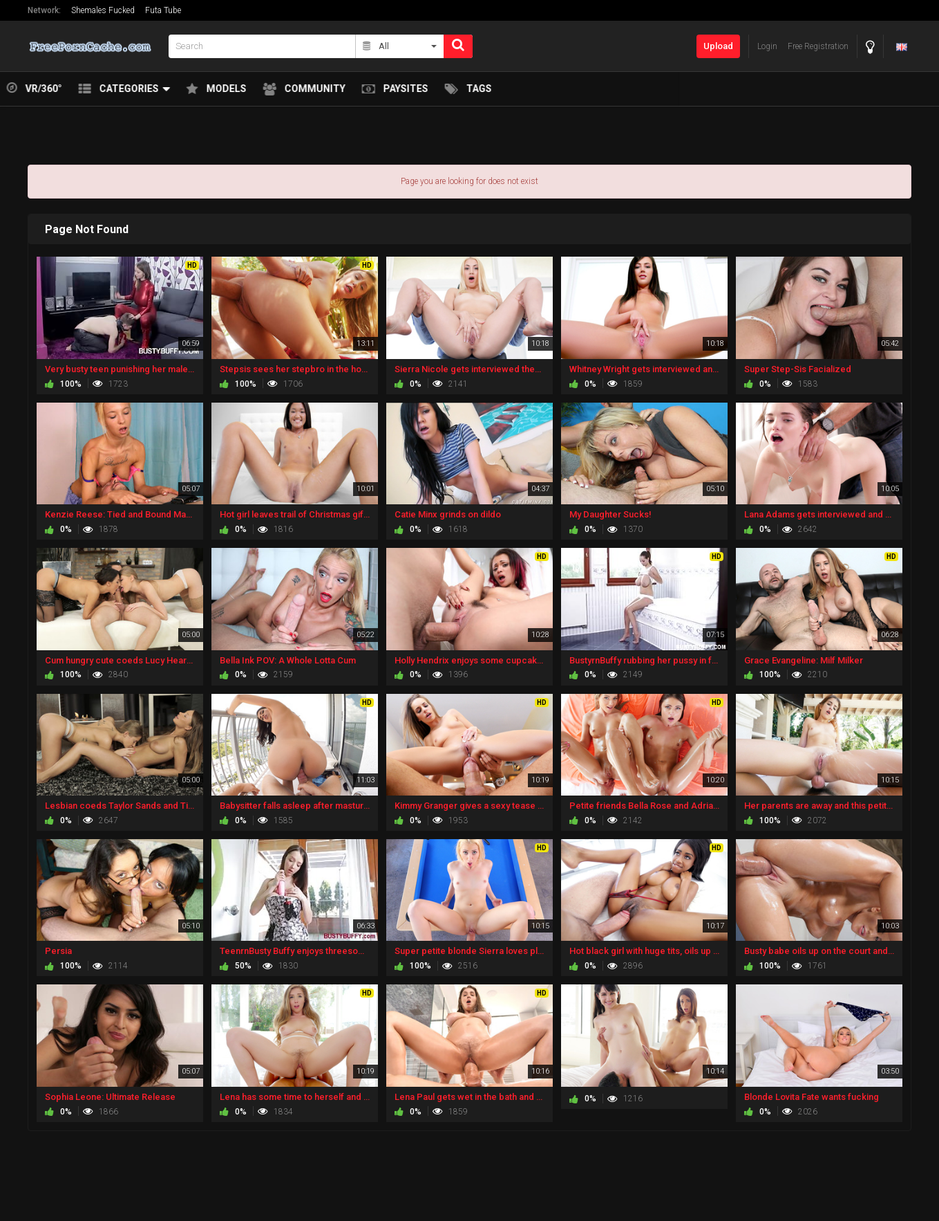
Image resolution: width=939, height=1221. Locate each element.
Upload (718, 46)
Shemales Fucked (103, 10)
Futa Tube (163, 10)
